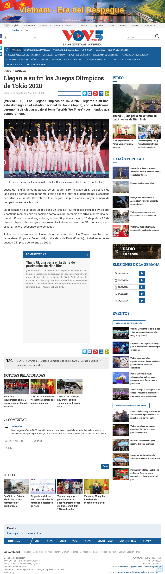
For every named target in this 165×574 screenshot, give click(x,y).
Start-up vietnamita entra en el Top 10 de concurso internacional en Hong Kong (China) (145, 332)
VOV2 (50, 541)
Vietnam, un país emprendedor (129, 323)
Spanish (130, 552)
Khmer (111, 25)
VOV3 (63, 541)
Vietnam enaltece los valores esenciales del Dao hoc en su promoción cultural (142, 429)
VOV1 (37, 541)
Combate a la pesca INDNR (126, 59)
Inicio (7, 70)
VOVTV (147, 541)
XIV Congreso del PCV (96, 59)
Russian (148, 25)
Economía (87, 50)
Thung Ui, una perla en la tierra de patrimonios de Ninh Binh (50, 264)
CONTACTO (155, 572)
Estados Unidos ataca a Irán (142, 183)
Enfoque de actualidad (37, 50)
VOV (19, 360)
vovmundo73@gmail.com (130, 566)
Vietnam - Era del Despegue (67, 59)
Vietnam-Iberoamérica (66, 50)
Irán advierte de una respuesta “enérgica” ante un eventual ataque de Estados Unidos (145, 171)
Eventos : (12, 528)
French (57, 25)
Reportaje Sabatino (79, 54)
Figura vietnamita (118, 50)
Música (35, 59)
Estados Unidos (89, 360)
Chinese (44, 25)
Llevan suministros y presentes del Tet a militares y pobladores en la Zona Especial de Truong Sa (145, 414)
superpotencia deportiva (30, 365)
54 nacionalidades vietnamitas (22, 54)
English (15, 25)
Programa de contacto (105, 54)
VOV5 (88, 541)
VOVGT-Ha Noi (105, 541)
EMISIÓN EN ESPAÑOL (136, 572)
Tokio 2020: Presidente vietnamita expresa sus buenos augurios (43, 399)
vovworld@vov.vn (153, 566)
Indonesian (83, 25)
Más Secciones (36, 64)
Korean (123, 25)
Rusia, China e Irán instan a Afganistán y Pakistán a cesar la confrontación (144, 201)
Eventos (121, 313)
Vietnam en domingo (16, 59)
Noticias (16, 50)
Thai (138, 552)
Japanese (98, 25)
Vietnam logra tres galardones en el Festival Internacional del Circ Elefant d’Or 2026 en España (68, 503)
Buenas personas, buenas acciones (25, 533)
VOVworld (31, 360)
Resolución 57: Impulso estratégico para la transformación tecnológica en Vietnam (145, 346)
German (69, 25)
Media (45, 59)
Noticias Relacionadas (24, 375)
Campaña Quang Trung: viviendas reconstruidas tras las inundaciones (148, 144)
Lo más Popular (128, 159)
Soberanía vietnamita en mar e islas (131, 406)
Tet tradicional (14, 64)
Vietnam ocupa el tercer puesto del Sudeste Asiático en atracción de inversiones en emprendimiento (145, 392)
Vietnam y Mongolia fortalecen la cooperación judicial (94, 499)
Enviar (105, 466)
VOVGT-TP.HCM (128, 541)
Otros (9, 475)
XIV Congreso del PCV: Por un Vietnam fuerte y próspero (123, 144)
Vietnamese (29, 25)
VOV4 (75, 541)
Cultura (100, 50)
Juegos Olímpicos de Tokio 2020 (59, 360)
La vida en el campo (54, 54)
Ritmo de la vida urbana (135, 54)
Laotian (135, 25)
